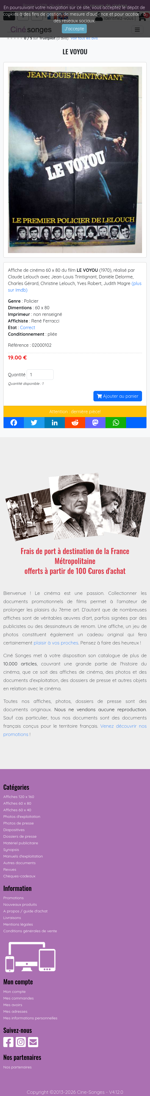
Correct (27, 327)
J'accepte (74, 28)
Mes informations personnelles (30, 1018)
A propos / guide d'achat (25, 911)
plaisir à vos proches (56, 643)
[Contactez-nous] (33, 1045)
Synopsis (11, 849)
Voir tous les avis (84, 38)
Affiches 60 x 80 (17, 803)
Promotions (13, 897)
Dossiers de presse (20, 836)
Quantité (17, 374)
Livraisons (12, 917)
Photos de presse (18, 823)
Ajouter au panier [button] (117, 396)
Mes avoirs (12, 1004)
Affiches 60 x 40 (17, 809)
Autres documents (19, 862)
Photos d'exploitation (21, 816)
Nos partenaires (17, 1067)
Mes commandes (18, 998)
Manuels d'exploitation (23, 856)
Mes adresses (15, 1011)
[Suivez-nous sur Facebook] (8, 1045)
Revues (9, 869)
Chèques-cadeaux (19, 876)
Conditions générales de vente (30, 930)
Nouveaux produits (20, 904)
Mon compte (14, 991)
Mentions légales (18, 924)
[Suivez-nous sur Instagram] (21, 1045)
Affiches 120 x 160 (18, 796)
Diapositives (14, 829)
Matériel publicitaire (20, 842)
